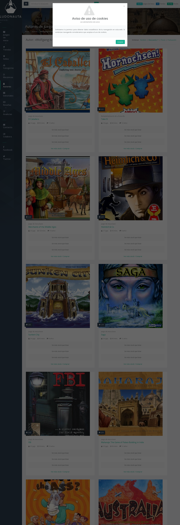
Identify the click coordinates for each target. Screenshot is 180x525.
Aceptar (120, 43)
